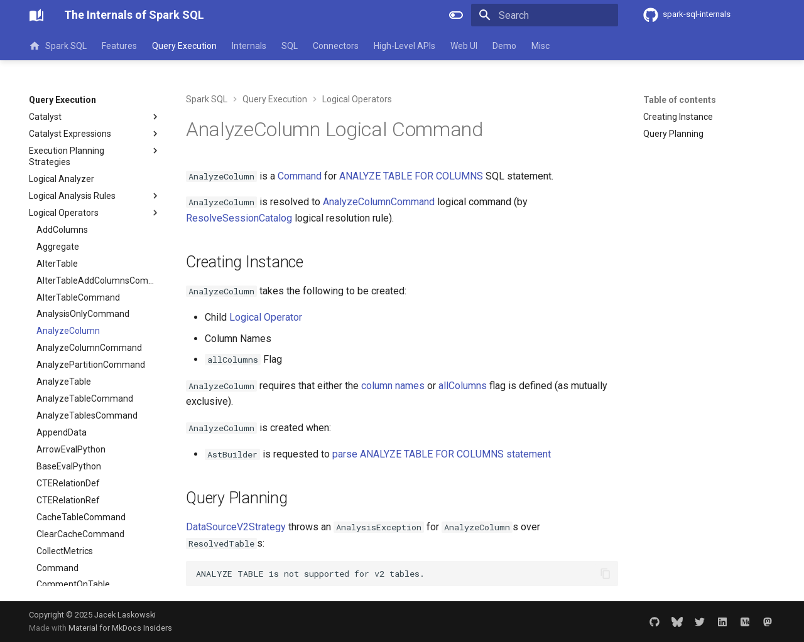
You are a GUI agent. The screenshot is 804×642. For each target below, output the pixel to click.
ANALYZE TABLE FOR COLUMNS (411, 176)
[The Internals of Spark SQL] (36, 15)
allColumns (462, 386)
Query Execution (184, 46)
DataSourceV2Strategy (236, 527)
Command (300, 176)
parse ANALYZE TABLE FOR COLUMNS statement (441, 454)
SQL (289, 46)
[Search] (544, 15)
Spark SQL (58, 45)
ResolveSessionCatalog (239, 218)
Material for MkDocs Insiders (120, 628)
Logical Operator (265, 317)
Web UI (463, 46)
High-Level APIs (404, 46)
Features (119, 46)
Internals (249, 46)
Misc (540, 46)
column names (393, 386)
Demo (504, 46)
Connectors (336, 46)
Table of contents (679, 100)
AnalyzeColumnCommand (379, 202)
